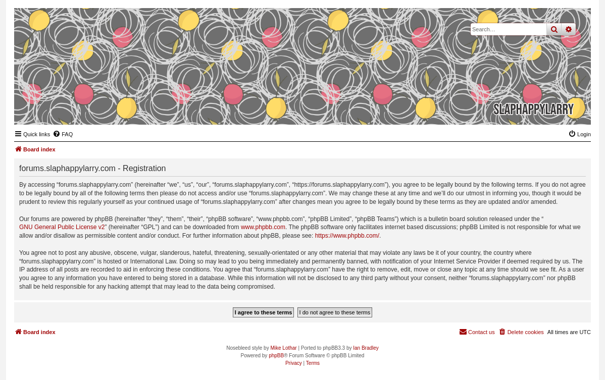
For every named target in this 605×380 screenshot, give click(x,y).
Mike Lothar (283, 348)
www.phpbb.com (263, 227)
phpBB (276, 355)
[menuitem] (63, 134)
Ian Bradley (366, 348)
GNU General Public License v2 (62, 227)
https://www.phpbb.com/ (347, 235)
